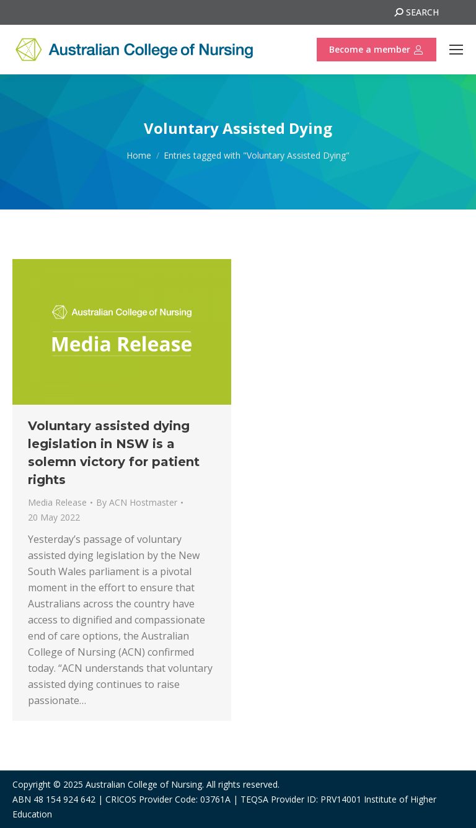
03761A (215, 799)
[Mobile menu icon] (456, 49)
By (136, 502)
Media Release (57, 502)
